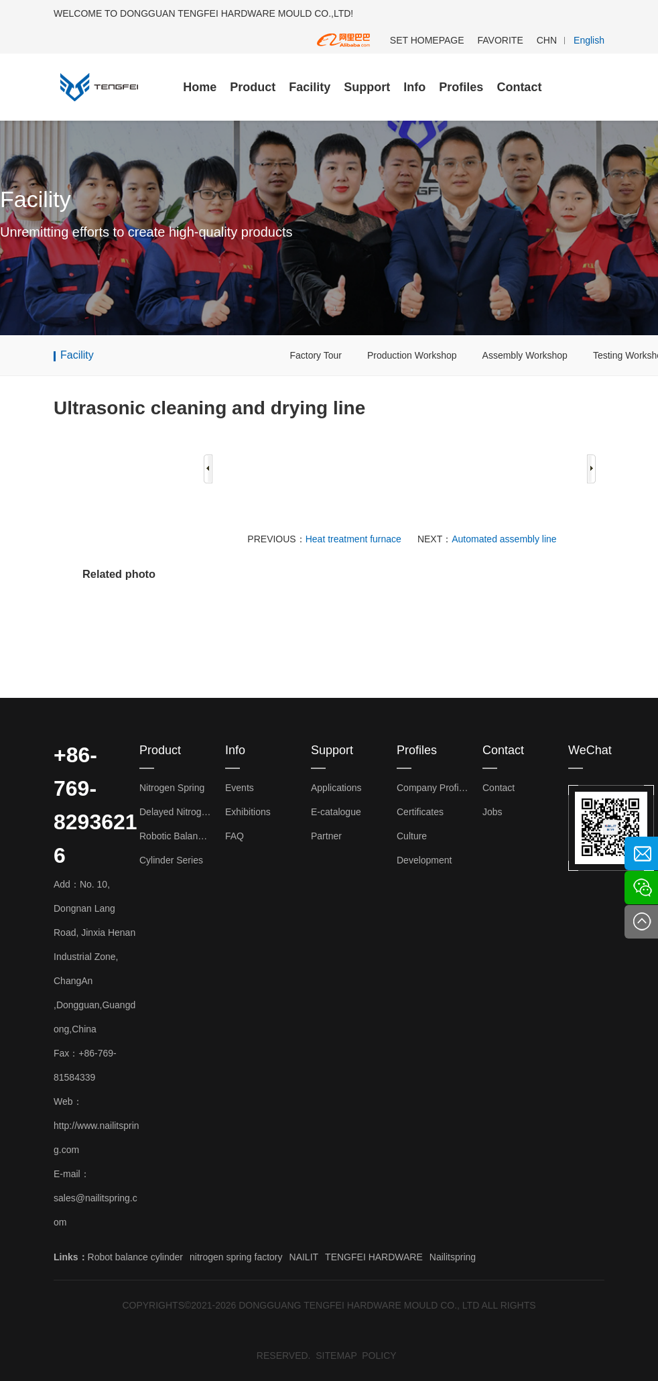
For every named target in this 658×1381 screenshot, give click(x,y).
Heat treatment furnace (353, 539)
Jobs (492, 811)
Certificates (420, 811)
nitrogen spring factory (236, 1257)
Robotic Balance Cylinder (175, 836)
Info (414, 87)
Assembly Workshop (525, 355)
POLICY (379, 1355)
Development (424, 860)
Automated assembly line (504, 539)
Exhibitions (248, 811)
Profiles (461, 87)
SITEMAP (336, 1355)
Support (367, 87)
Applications (336, 787)
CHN (547, 40)
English (589, 40)
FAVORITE (500, 40)
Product (252, 87)
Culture (412, 836)
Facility (309, 87)
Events (239, 787)
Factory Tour (315, 355)
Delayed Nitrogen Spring (175, 811)
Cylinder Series (171, 860)
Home (199, 87)
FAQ (234, 836)
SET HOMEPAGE (427, 40)
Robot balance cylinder (135, 1257)
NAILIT (304, 1257)
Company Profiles (433, 787)
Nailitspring (453, 1257)
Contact (519, 87)
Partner (326, 836)
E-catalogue (336, 811)
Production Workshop (412, 355)
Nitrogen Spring (171, 787)
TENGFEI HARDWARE (374, 1257)
